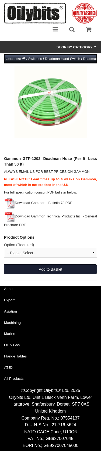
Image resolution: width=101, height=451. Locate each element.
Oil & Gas (12, 345)
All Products (14, 379)
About (9, 289)
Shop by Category (77, 47)
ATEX (8, 368)
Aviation (10, 311)
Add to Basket (50, 269)
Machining (12, 323)
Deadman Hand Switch (62, 59)
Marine (9, 334)
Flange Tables (15, 356)
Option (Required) (19, 245)
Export (9, 300)
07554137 (69, 418)
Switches (35, 59)
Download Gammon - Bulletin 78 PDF (38, 203)
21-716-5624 (64, 425)
